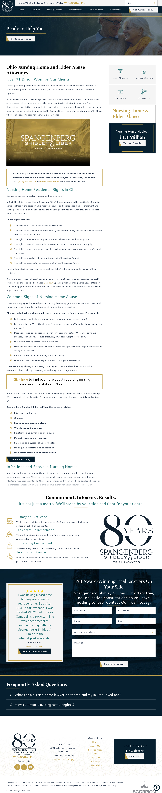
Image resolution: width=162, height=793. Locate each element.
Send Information (114, 663)
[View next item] (41, 646)
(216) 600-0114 (27, 181)
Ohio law (48, 282)
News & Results (54, 9)
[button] (157, 788)
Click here (20, 379)
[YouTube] (31, 767)
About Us (35, 9)
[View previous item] (28, 646)
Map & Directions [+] (63, 759)
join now (134, 755)
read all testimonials (35, 651)
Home (21, 9)
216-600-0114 (75, 3)
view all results (132, 142)
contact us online (49, 181)
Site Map (95, 761)
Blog (95, 753)
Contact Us (115, 9)
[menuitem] (21, 9)
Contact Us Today (21, 38)
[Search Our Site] (154, 3)
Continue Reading (20, 459)
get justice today (143, 9)
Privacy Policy (95, 765)
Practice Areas (96, 9)
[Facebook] (17, 767)
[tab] (81, 695)
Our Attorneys (75, 9)
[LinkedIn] (24, 767)
